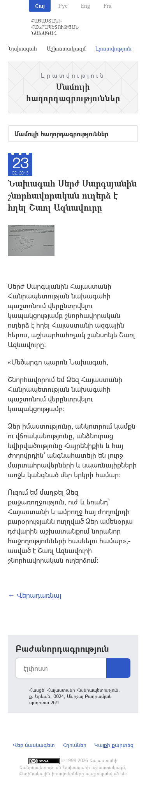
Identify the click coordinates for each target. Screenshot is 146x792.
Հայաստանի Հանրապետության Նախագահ (55, 26)
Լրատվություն (113, 48)
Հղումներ (74, 744)
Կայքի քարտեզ (114, 744)
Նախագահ (22, 48)
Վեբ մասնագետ (34, 744)
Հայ (40, 5)
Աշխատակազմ (66, 48)
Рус (62, 5)
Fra (108, 5)
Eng (85, 5)
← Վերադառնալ (35, 595)
